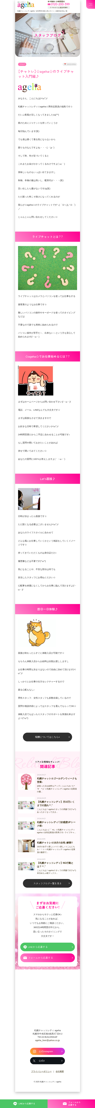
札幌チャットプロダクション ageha (26, 5)
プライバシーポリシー (41, 1082)
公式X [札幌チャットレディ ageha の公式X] (42, 1071)
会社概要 (60, 1082)
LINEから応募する (38, 957)
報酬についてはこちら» (47, 744)
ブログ (28, 53)
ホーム (22, 53)
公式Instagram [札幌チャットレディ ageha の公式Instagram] (46, 1062)
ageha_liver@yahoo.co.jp (47, 1050)
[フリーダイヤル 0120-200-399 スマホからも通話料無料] (59, 4)
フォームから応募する (40, 968)
